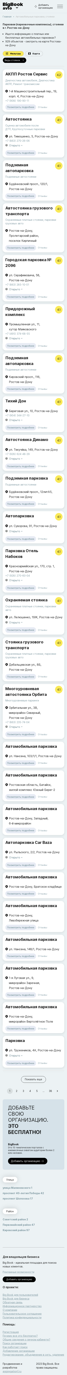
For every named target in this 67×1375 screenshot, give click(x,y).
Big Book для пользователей (20, 1294)
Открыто (16, 146)
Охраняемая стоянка (26, 600)
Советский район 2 (15, 1219)
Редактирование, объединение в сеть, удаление (33, 1354)
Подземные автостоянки (20, 176)
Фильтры (13, 53)
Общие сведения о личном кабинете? (26, 1339)
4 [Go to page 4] (30, 1091)
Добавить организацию (43, 6)
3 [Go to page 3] (23, 1091)
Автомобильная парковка (31, 746)
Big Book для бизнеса (16, 1298)
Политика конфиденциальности (22, 1317)
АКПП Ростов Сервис (26, 74)
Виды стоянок (14, 60)
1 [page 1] (10, 1091)
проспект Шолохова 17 (18, 1198)
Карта (34, 53)
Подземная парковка (26, 478)
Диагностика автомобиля (21, 80)
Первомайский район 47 (19, 1224)
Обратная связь (13, 1302)
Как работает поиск (15, 1347)
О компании (10, 1309)
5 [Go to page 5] (37, 1091)
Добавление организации (19, 1350)
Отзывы (42, 107)
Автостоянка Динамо (26, 439)
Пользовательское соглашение (22, 1313)
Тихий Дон (15, 401)
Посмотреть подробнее (20, 107)
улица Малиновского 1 (17, 1187)
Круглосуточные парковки (28, 129)
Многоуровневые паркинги (22, 700)
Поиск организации (14, 1343)
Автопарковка (19, 516)
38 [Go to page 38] (50, 1091)
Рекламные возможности (18, 1272)
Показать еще (33, 1079)
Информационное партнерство (22, 1306)
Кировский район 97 (16, 1230)
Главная (7, 16)
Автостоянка (18, 119)
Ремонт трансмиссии (26, 83)
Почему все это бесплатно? (20, 1335)
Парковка (15, 1040)
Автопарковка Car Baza (28, 842)
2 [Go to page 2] (16, 1091)
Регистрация (11, 1332)
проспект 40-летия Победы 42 (23, 1193)
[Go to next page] (57, 1091)
